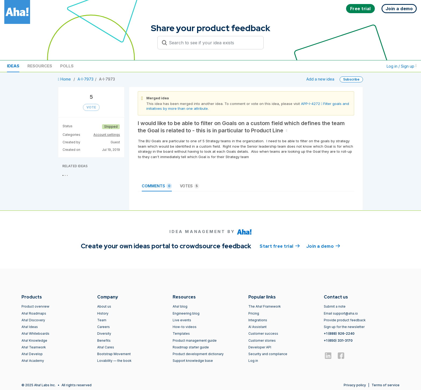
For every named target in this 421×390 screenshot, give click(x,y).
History (102, 313)
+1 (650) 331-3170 (338, 340)
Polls (67, 65)
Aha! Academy (32, 361)
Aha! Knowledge (34, 340)
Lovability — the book (114, 361)
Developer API (259, 347)
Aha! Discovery (33, 320)
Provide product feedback (345, 320)
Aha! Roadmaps (33, 313)
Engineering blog (186, 313)
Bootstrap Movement (114, 354)
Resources (39, 65)
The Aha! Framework (264, 306)
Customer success (263, 333)
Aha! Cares (105, 347)
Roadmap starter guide (191, 347)
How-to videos (185, 327)
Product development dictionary (198, 354)
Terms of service (386, 385)
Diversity (104, 333)
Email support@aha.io (341, 313)
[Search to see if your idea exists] (213, 42)
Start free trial (280, 246)
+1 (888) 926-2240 (339, 333)
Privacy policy (355, 385)
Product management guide (195, 340)
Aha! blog (180, 306)
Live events (182, 320)
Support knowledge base (193, 361)
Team (101, 320)
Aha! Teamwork (33, 347)
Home (65, 79)
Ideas (13, 65)
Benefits (104, 340)
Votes (189, 186)
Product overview (35, 306)
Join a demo (323, 246)
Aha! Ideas (29, 327)
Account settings (106, 135)
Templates (181, 333)
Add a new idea (320, 79)
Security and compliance (267, 354)
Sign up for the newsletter (344, 327)
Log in (253, 361)
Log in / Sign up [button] (402, 66)
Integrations (257, 320)
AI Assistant (257, 327)
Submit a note (335, 306)
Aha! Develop (32, 354)
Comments (157, 186)
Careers (103, 327)
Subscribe (351, 79)
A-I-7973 (85, 79)
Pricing (253, 313)
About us (104, 306)
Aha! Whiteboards (35, 333)
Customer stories (262, 340)
